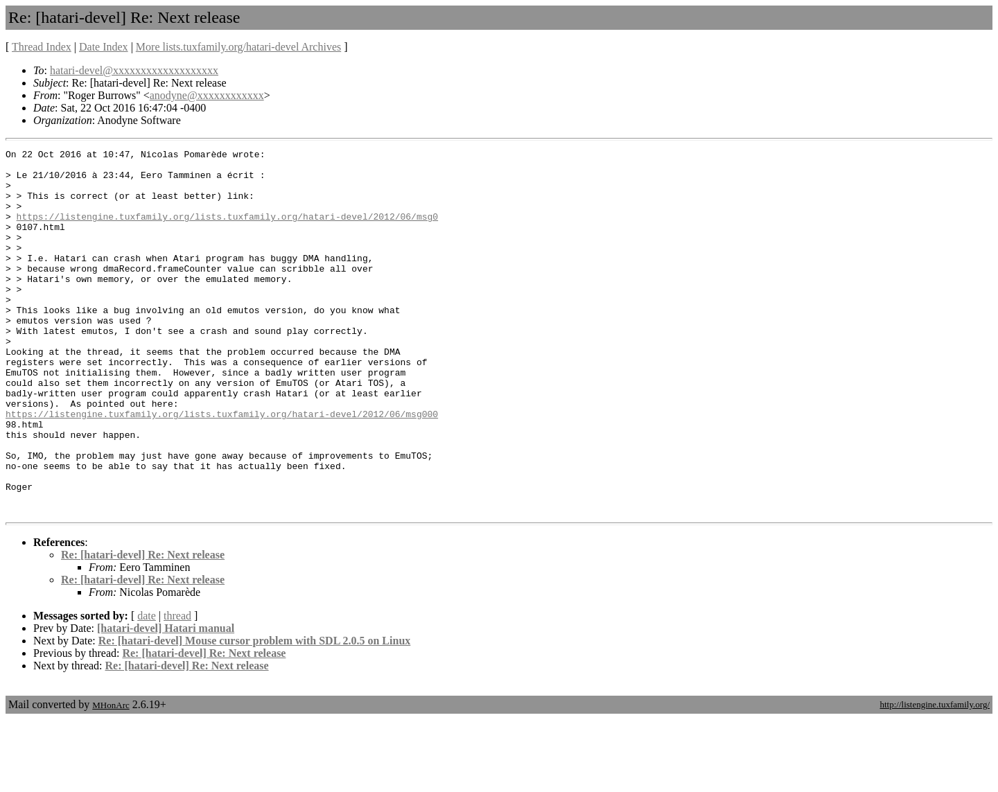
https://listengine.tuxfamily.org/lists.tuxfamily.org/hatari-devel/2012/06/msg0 (227, 231)
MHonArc (110, 778)
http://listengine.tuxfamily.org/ (934, 777)
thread (177, 688)
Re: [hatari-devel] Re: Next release (143, 627)
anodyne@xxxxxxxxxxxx (207, 95)
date (146, 688)
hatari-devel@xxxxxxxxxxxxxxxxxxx (134, 70)
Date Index (103, 47)
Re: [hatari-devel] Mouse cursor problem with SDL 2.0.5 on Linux (254, 713)
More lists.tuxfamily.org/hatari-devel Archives (238, 47)
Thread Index (41, 47)
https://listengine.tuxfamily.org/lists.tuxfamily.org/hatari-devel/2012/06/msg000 (222, 467)
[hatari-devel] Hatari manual (165, 701)
